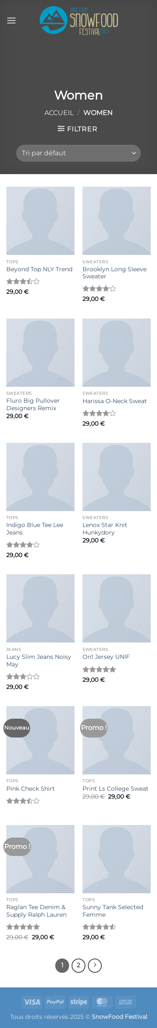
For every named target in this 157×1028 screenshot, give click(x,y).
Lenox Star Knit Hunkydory (104, 529)
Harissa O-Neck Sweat (114, 401)
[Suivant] (95, 966)
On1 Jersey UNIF (106, 656)
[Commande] (78, 153)
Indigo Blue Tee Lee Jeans (34, 529)
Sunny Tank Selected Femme (112, 911)
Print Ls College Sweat (115, 788)
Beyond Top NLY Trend (39, 269)
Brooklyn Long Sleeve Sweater (114, 273)
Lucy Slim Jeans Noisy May (38, 660)
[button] (11, 20)
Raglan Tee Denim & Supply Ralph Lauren (36, 911)
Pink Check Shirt (30, 788)
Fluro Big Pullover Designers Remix (33, 404)
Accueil (59, 113)
